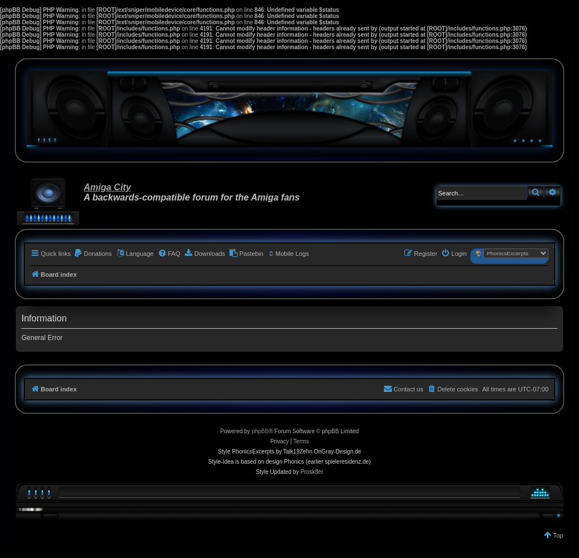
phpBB (260, 431)
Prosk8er (311, 472)
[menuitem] (93, 253)
